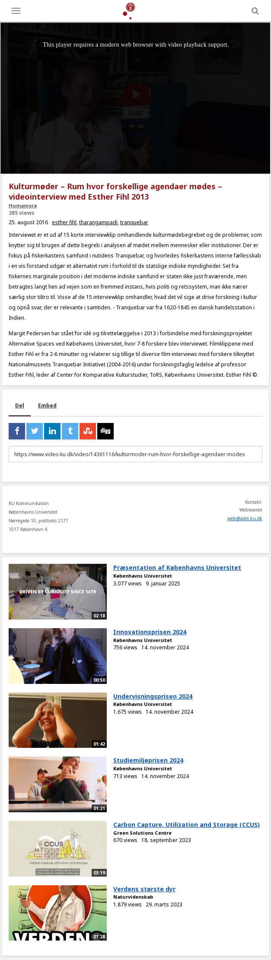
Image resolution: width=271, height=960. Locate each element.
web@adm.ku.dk (244, 518)
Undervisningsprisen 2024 (152, 696)
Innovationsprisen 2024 (149, 632)
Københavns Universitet (142, 575)
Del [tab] (19, 405)
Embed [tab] (47, 405)
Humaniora (23, 205)
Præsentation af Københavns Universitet (177, 567)
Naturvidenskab (133, 896)
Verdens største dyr (144, 889)
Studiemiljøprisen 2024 (148, 760)
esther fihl (64, 222)
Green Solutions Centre (142, 833)
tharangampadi (98, 222)
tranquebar (134, 222)
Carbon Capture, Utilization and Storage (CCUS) (186, 824)
